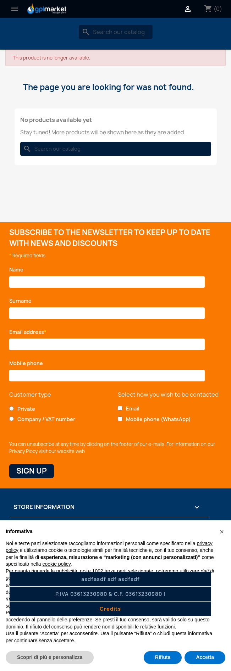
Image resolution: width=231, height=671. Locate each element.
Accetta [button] (205, 657)
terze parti (116, 571)
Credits (110, 608)
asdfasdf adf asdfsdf (110, 579)
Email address (27, 332)
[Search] (116, 32)
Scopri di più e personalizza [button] (49, 657)
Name (17, 269)
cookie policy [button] (57, 564)
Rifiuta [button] (163, 657)
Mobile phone (27, 363)
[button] (221, 531)
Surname (22, 300)
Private (26, 409)
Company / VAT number (46, 419)
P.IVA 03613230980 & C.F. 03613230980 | (110, 594)
